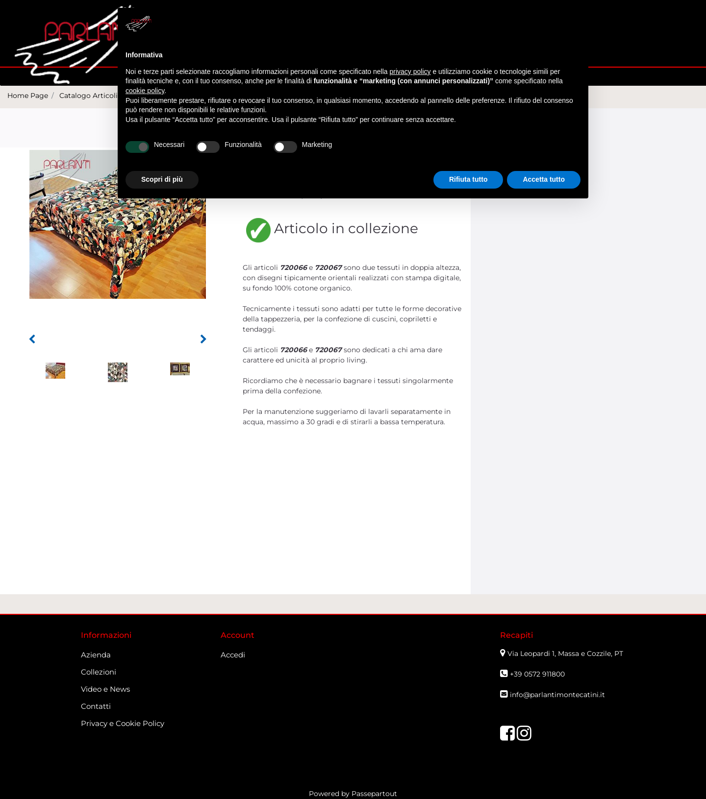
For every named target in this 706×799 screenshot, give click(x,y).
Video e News (105, 689)
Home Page (27, 95)
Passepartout (374, 793)
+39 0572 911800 (537, 674)
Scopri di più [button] (162, 179)
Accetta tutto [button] (544, 179)
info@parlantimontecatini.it (557, 694)
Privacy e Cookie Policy (122, 723)
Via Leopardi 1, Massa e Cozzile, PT (566, 653)
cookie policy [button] (145, 91)
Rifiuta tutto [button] (468, 179)
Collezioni (98, 672)
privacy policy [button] (410, 71)
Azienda (96, 654)
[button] (32, 339)
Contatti (96, 706)
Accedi (233, 654)
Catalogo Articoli (88, 95)
